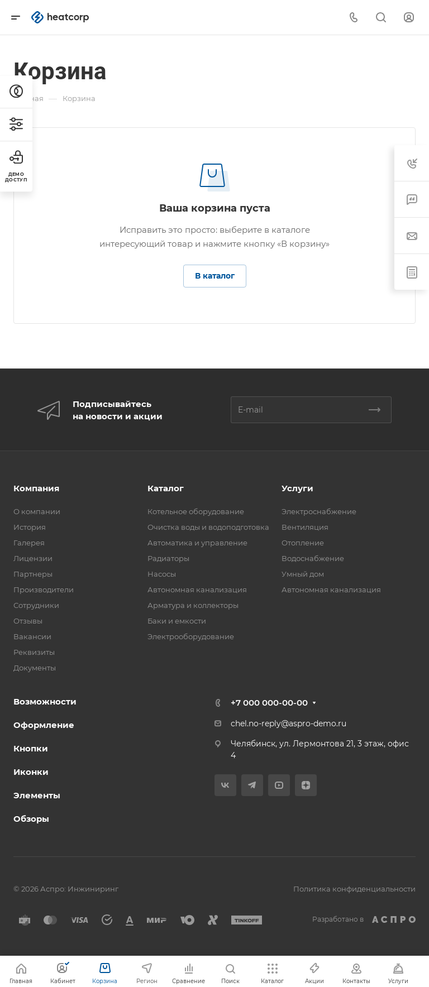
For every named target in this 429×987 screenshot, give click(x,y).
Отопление (303, 542)
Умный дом (303, 573)
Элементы (36, 795)
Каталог (165, 488)
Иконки (31, 771)
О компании (36, 511)
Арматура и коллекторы (193, 605)
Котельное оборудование (195, 511)
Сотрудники (36, 605)
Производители (43, 589)
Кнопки (30, 748)
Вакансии (32, 636)
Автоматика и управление (197, 542)
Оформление (43, 725)
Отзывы (27, 620)
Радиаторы (168, 558)
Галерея (29, 542)
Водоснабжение (313, 558)
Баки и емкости (176, 620)
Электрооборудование (190, 636)
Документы (34, 667)
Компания (36, 488)
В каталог (215, 276)
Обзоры (31, 818)
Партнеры (33, 573)
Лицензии (33, 558)
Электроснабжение (319, 511)
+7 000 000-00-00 (269, 702)
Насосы (161, 573)
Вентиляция (305, 527)
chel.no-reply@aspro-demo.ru (288, 723)
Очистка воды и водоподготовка (208, 527)
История (29, 527)
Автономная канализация (197, 589)
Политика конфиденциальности (354, 888)
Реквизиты (34, 652)
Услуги (297, 488)
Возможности (45, 701)
